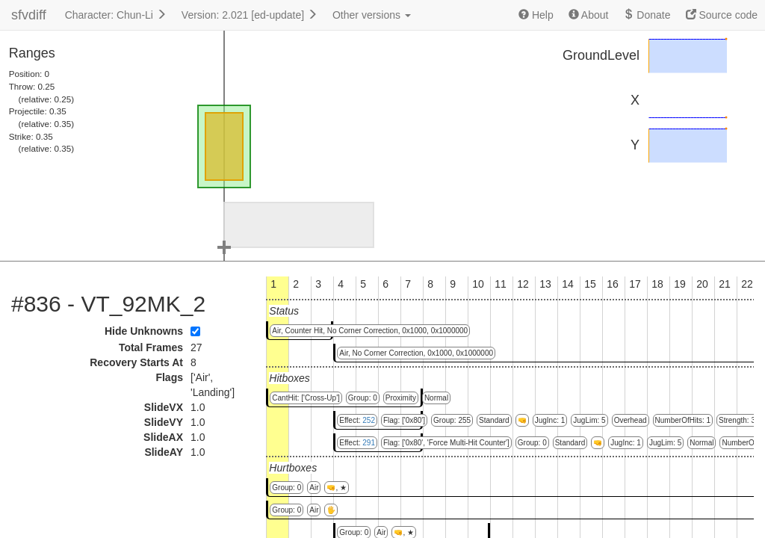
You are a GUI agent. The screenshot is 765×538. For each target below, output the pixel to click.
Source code (722, 15)
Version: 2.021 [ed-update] (250, 15)
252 (368, 420)
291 (368, 443)
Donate (646, 15)
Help (536, 15)
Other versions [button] (371, 15)
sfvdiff (28, 14)
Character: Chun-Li (116, 15)
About (589, 15)
